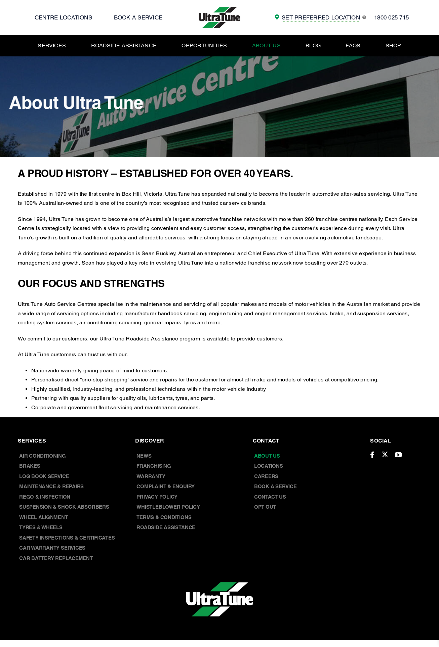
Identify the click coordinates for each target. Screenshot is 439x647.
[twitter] (385, 454)
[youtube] (398, 455)
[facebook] (372, 455)
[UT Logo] (219, 9)
